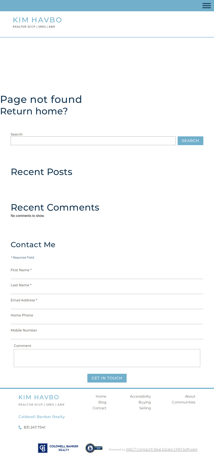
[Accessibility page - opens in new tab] (94, 450)
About (190, 396)
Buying (145, 402)
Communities (183, 402)
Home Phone (22, 315)
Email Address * (24, 300)
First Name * (21, 270)
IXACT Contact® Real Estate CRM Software (161, 449)
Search (17, 134)
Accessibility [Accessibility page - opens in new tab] (140, 396)
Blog (102, 402)
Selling (145, 408)
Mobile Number (24, 330)
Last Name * (21, 285)
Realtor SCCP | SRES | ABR (41, 404)
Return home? (34, 111)
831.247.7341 (34, 427)
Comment (22, 346)
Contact (99, 408)
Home (101, 396)
